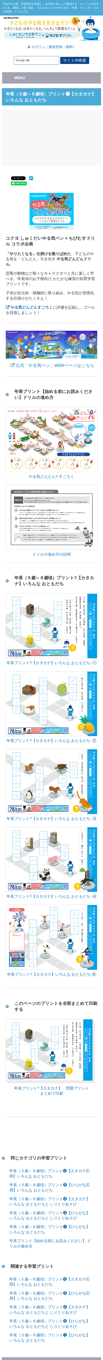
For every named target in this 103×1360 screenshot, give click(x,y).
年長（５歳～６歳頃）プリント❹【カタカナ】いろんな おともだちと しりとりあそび (49, 1201)
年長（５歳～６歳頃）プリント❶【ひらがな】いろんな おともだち (49, 1229)
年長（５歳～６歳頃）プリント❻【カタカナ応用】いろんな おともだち (49, 1173)
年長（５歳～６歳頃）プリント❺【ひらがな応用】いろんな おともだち (49, 1187)
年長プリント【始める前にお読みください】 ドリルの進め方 (50, 1243)
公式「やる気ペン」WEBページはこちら (55, 365)
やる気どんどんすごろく (32, 307)
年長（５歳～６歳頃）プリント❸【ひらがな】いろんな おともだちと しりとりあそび (49, 1215)
